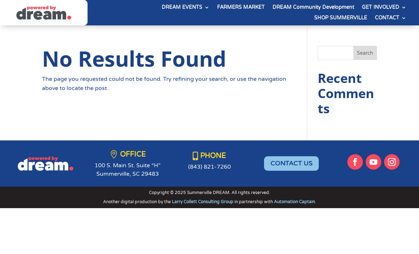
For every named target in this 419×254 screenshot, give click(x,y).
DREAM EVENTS (182, 7)
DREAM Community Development (313, 7)
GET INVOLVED (380, 7)
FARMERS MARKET (241, 7)
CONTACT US (291, 163)
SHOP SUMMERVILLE (340, 18)
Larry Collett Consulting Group (203, 201)
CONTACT (387, 18)
